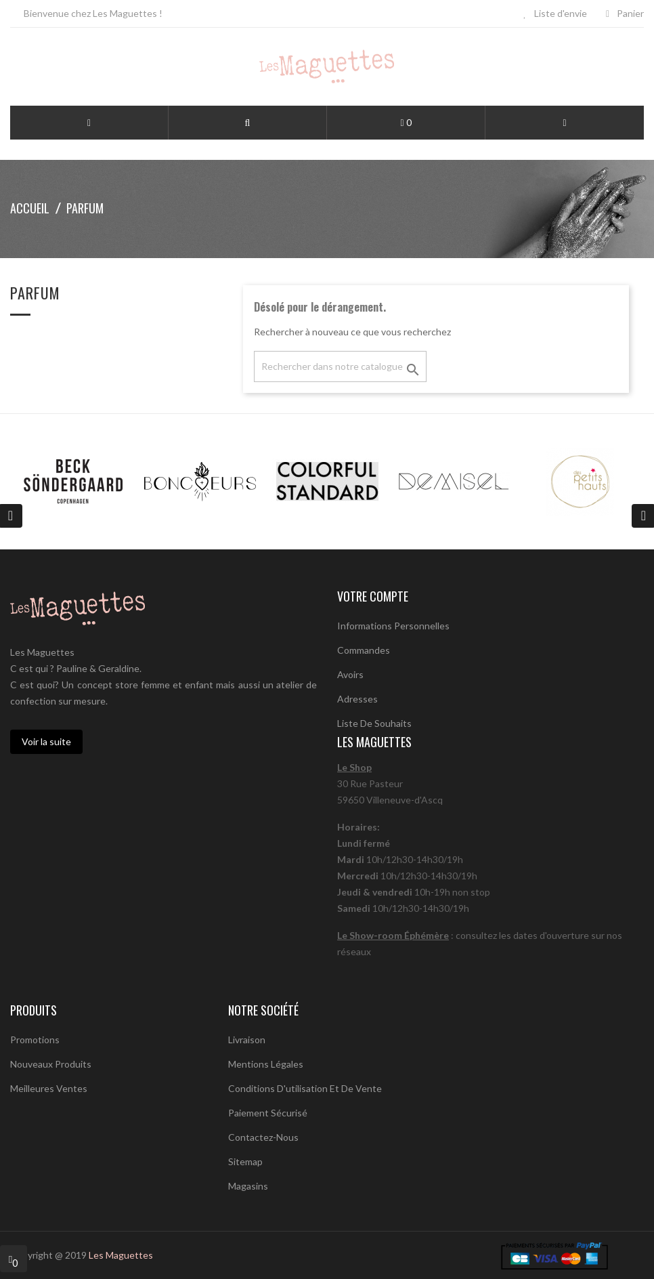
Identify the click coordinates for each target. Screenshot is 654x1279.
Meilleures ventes (48, 1088)
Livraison (246, 1039)
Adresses (357, 699)
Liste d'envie (555, 13)
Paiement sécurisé (267, 1112)
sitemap (245, 1161)
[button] (247, 123)
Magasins (248, 1186)
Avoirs (350, 674)
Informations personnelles (393, 625)
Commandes (363, 650)
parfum (35, 294)
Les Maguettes (121, 1255)
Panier (625, 13)
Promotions (35, 1039)
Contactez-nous (263, 1137)
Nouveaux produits (50, 1064)
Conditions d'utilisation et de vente (305, 1088)
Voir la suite (46, 741)
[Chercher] (340, 366)
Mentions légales (265, 1064)
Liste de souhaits (374, 723)
